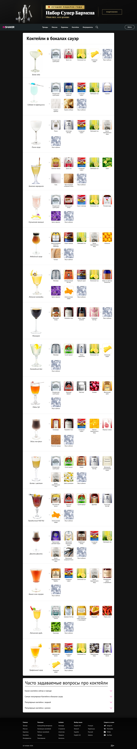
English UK (77, 726)
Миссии (54, 27)
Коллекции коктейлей (44, 729)
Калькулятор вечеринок (44, 726)
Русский (90, 732)
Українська (91, 729)
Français (90, 726)
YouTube (108, 735)
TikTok (107, 732)
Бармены (64, 27)
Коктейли (75, 27)
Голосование (41, 738)
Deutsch (76, 729)
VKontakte (108, 729)
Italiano (90, 735)
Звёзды (39, 735)
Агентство (62, 732)
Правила (61, 735)
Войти (130, 27)
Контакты (61, 738)
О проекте (62, 729)
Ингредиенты (88, 27)
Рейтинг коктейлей (43, 732)
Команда (61, 726)
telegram (108, 726)
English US (77, 735)
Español (76, 732)
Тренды (45, 27)
